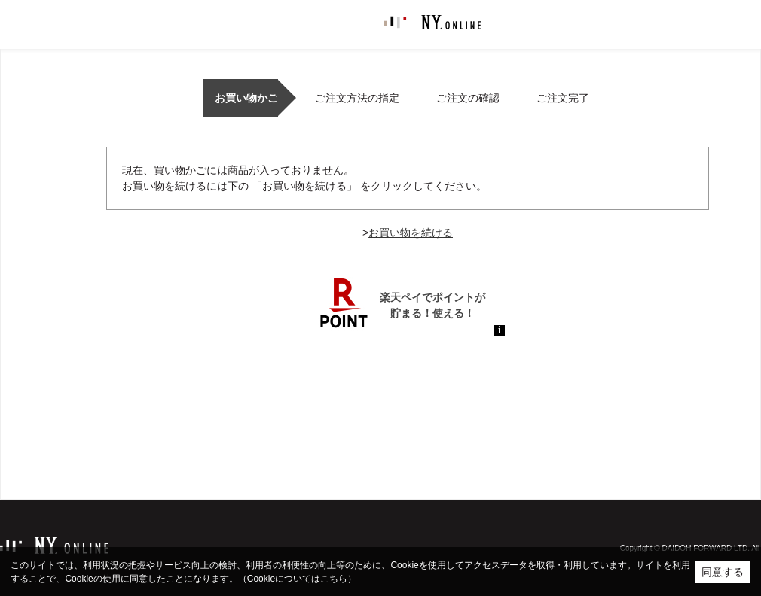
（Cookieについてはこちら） (297, 578)
